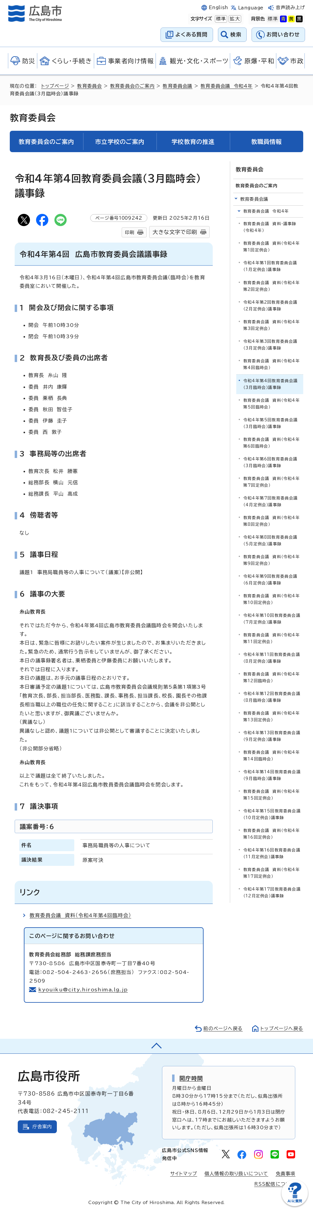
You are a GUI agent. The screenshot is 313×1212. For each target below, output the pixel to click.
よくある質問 (191, 34)
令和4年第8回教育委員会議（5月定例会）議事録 (270, 540)
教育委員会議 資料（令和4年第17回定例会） (271, 873)
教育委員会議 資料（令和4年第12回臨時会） (271, 677)
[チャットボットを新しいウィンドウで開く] (294, 1205)
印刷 (129, 232)
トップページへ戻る (281, 1028)
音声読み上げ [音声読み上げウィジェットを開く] (290, 7)
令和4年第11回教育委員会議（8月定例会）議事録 (271, 658)
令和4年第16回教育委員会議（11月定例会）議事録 (271, 853)
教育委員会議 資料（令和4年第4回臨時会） (80, 915)
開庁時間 (191, 1078)
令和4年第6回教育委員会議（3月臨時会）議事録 (270, 462)
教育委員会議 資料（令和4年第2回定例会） (271, 286)
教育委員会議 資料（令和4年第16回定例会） (271, 834)
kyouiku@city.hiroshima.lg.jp (83, 989)
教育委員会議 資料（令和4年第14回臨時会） (271, 755)
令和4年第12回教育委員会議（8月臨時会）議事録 (271, 697)
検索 (236, 34)
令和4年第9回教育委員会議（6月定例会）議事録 (270, 579)
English (218, 7)
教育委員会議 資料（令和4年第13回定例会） (271, 716)
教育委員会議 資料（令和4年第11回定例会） (271, 638)
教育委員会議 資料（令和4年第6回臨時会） (271, 443)
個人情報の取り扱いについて (236, 1173)
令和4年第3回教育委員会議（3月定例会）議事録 (270, 344)
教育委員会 (89, 86)
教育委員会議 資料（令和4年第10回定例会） (271, 599)
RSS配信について (275, 1184)
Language (250, 7)
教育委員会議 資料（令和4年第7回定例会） (271, 482)
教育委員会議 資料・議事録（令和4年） (269, 227)
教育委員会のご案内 (132, 86)
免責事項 (286, 1173)
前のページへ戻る (223, 1028)
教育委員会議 (177, 86)
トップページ (55, 86)
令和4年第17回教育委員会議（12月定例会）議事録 (272, 892)
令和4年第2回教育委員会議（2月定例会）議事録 (270, 305)
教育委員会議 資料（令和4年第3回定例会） (271, 325)
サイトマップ (183, 1173)
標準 (220, 19)
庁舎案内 (42, 1126)
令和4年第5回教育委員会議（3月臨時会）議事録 (270, 423)
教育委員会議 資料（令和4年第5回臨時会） (271, 403)
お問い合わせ (283, 34)
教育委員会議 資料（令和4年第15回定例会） (271, 794)
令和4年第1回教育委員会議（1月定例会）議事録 (270, 266)
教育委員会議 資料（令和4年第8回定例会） (271, 521)
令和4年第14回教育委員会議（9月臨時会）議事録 (272, 775)
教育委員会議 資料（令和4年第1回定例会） (271, 246)
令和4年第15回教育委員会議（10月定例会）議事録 (272, 814)
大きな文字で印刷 (175, 232)
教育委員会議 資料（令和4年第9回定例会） (271, 560)
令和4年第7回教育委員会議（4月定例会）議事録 (270, 501)
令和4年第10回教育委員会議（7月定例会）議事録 (271, 618)
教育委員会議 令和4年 (226, 86)
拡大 (234, 19)
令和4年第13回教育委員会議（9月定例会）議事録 (271, 736)
